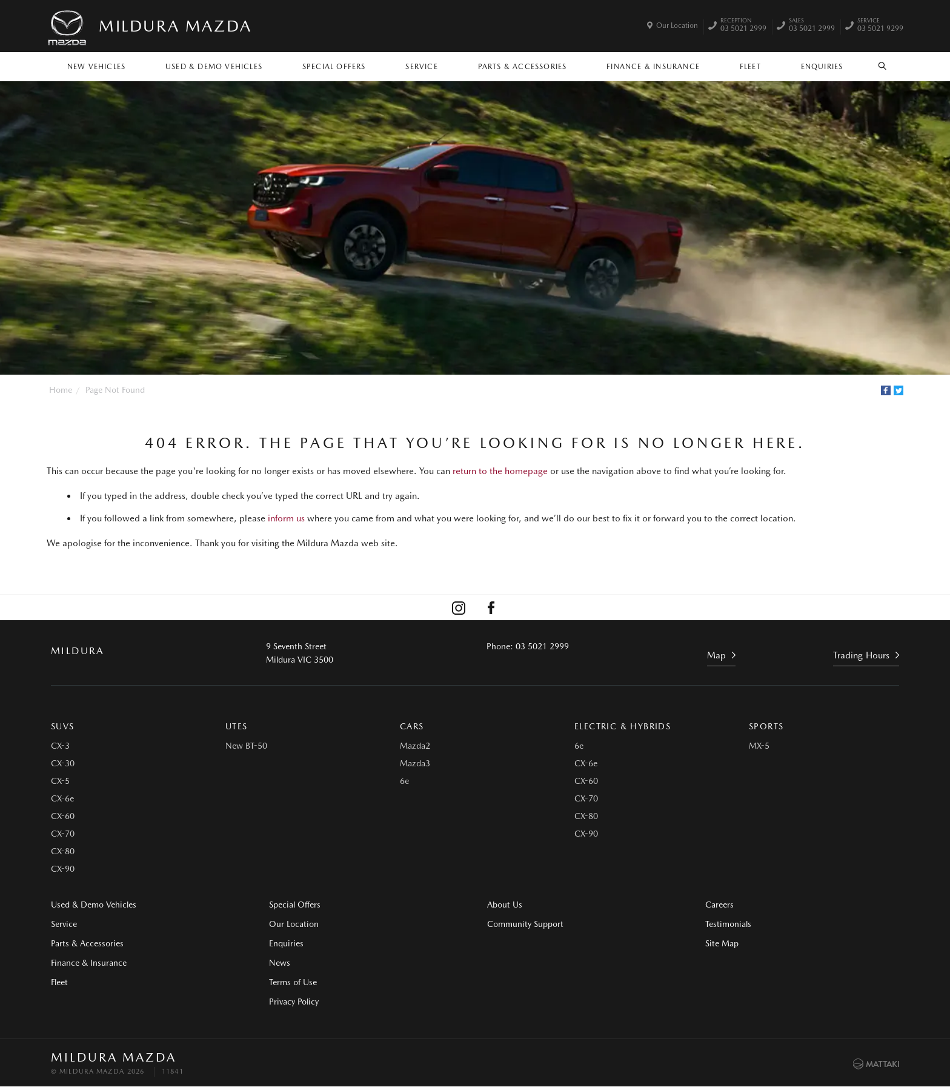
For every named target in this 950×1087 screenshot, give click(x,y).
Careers (719, 904)
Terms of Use (293, 982)
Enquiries (822, 66)
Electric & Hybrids (622, 726)
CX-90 (63, 869)
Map (716, 655)
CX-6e (62, 798)
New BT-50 (246, 746)
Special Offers (334, 66)
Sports (766, 726)
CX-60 (63, 816)
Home (60, 390)
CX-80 (63, 851)
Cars (412, 726)
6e (404, 781)
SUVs (63, 726)
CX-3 (60, 746)
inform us (286, 518)
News (279, 963)
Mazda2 (415, 746)
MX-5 (759, 746)
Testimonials (728, 924)
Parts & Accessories (522, 66)
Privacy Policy (294, 1001)
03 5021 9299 (880, 26)
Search (876, 66)
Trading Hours (861, 655)
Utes (236, 726)
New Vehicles (96, 66)
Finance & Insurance (653, 66)
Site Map (722, 943)
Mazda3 (415, 763)
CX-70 (63, 833)
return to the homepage (500, 471)
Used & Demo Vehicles (213, 66)
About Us (504, 904)
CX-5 (60, 781)
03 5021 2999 (743, 26)
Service (421, 66)
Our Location (677, 25)
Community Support (525, 924)
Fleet (750, 66)
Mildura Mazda (175, 25)
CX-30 (63, 763)
